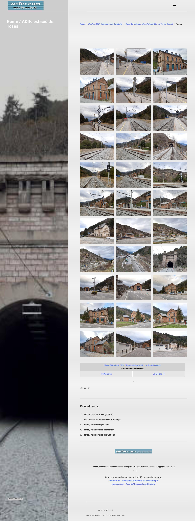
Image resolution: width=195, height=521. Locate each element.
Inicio (82, 24)
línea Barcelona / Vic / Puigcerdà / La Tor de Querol (149, 24)
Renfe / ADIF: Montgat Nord (96, 424)
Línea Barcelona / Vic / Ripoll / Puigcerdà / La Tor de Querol (132, 365)
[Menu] (174, 5)
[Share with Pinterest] (88, 388)
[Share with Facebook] (81, 388)
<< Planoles (106, 374)
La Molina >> (159, 374)
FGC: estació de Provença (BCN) (98, 414)
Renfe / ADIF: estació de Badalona (99, 435)
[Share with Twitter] (85, 388)
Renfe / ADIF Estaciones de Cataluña (105, 24)
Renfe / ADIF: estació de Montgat (99, 430)
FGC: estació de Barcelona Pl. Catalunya (102, 419)
